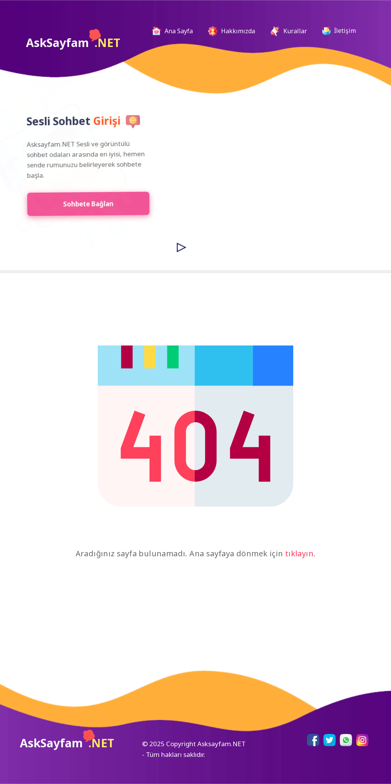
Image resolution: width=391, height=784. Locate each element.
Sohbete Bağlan (85, 203)
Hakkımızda (231, 31)
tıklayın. (300, 553)
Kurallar (288, 31)
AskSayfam (73, 39)
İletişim (339, 30)
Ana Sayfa (175, 31)
